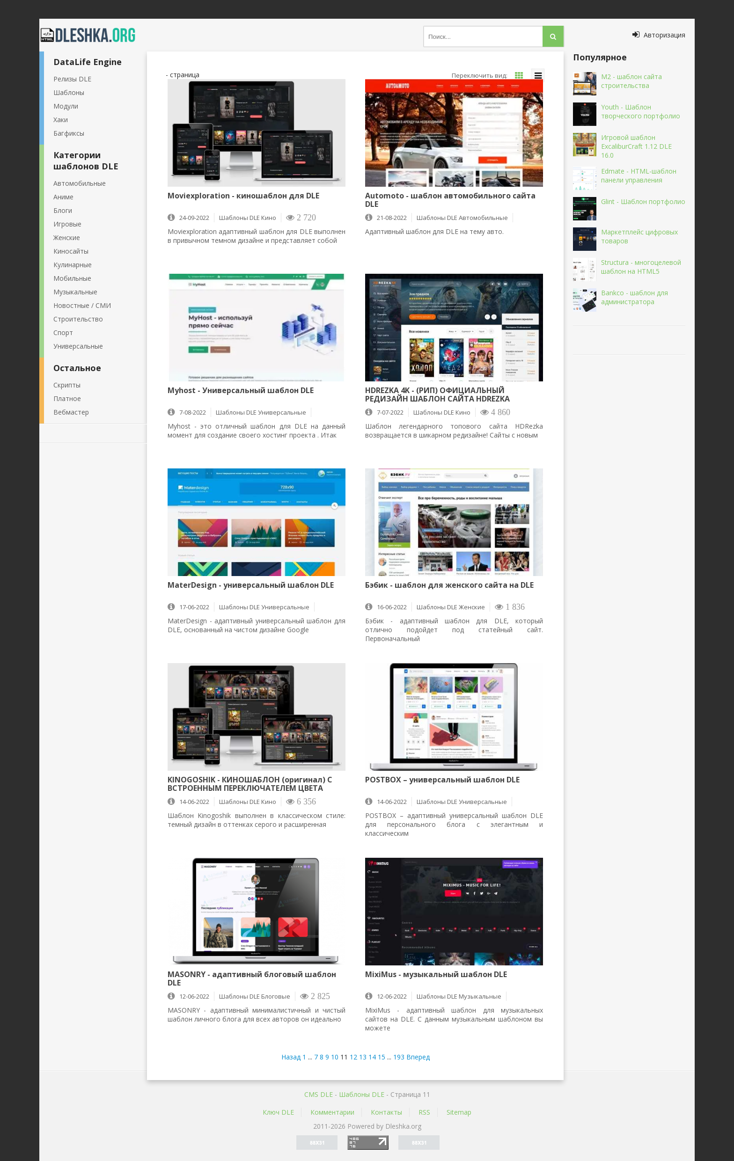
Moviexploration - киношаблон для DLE (243, 196)
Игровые (67, 223)
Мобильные (72, 278)
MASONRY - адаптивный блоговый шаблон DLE (252, 978)
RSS (424, 1112)
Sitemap (459, 1112)
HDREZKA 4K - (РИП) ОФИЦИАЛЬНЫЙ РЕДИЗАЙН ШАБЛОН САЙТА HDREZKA (437, 394)
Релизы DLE (72, 78)
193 (398, 1056)
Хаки (60, 119)
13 (363, 1056)
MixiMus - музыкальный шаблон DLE (436, 974)
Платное (67, 398)
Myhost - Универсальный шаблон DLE (241, 390)
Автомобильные (79, 183)
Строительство (78, 318)
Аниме (63, 196)
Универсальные (78, 346)
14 (372, 1056)
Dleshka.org (93, 35)
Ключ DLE (278, 1112)
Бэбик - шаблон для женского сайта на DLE (449, 585)
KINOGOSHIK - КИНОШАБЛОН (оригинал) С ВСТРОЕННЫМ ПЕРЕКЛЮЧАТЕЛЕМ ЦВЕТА (250, 783)
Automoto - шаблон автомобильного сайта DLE (450, 199)
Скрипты (67, 384)
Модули (65, 106)
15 (381, 1056)
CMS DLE (318, 1094)
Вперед (418, 1056)
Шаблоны (68, 92)
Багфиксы (68, 133)
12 (353, 1056)
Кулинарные (72, 264)
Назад (291, 1056)
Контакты (386, 1112)
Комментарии (332, 1112)
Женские (66, 237)
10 (334, 1056)
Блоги (62, 210)
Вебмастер (71, 412)
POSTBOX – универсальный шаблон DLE (442, 780)
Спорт (63, 332)
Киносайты (70, 251)
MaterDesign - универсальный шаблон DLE (251, 585)
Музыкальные (75, 291)
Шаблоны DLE (361, 1094)
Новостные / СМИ (82, 305)
